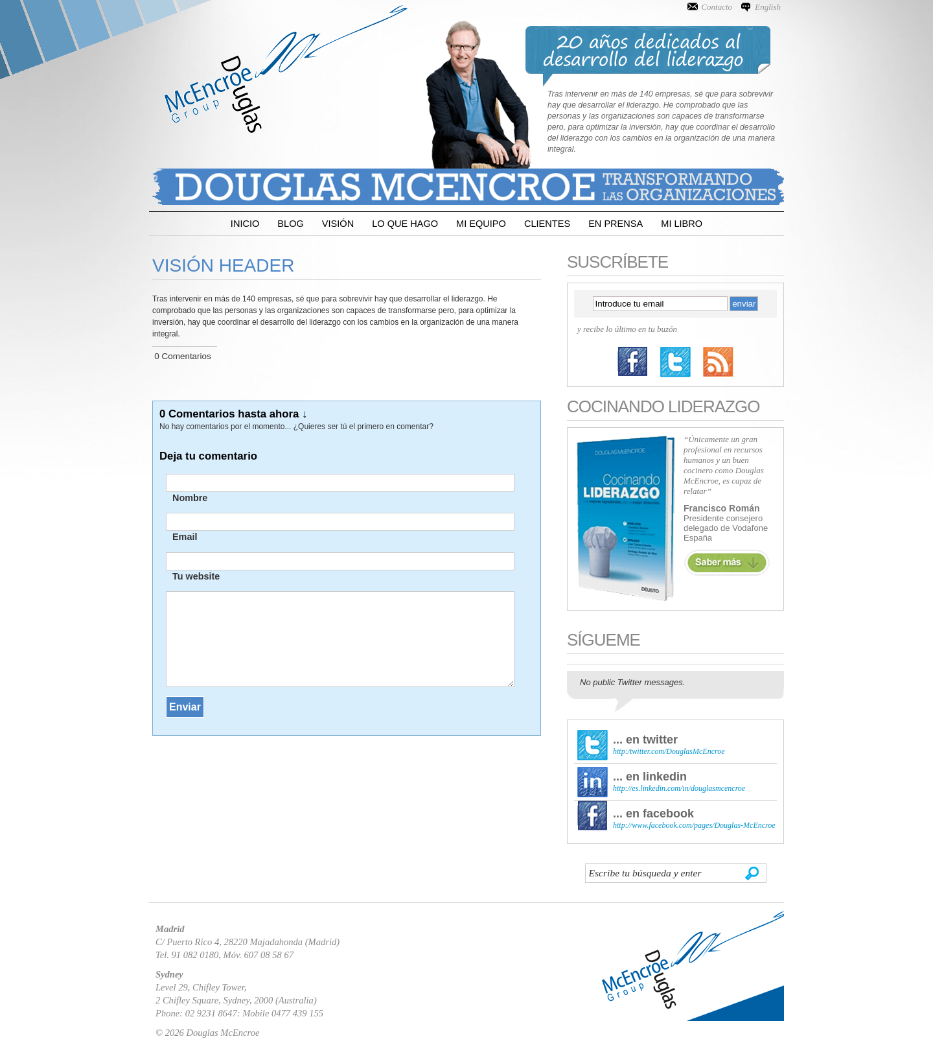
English (768, 7)
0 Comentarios (182, 356)
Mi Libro (681, 223)
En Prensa (615, 223)
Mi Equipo (481, 223)
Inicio (245, 223)
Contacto (716, 7)
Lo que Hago (405, 223)
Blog (290, 223)
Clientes (547, 223)
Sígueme (603, 640)
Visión (338, 223)
